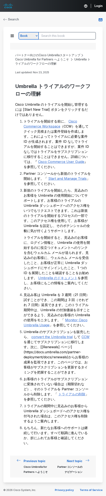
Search (11, 19)
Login (98, 6)
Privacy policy (64, 490)
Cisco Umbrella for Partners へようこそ (42, 59)
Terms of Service (91, 490)
